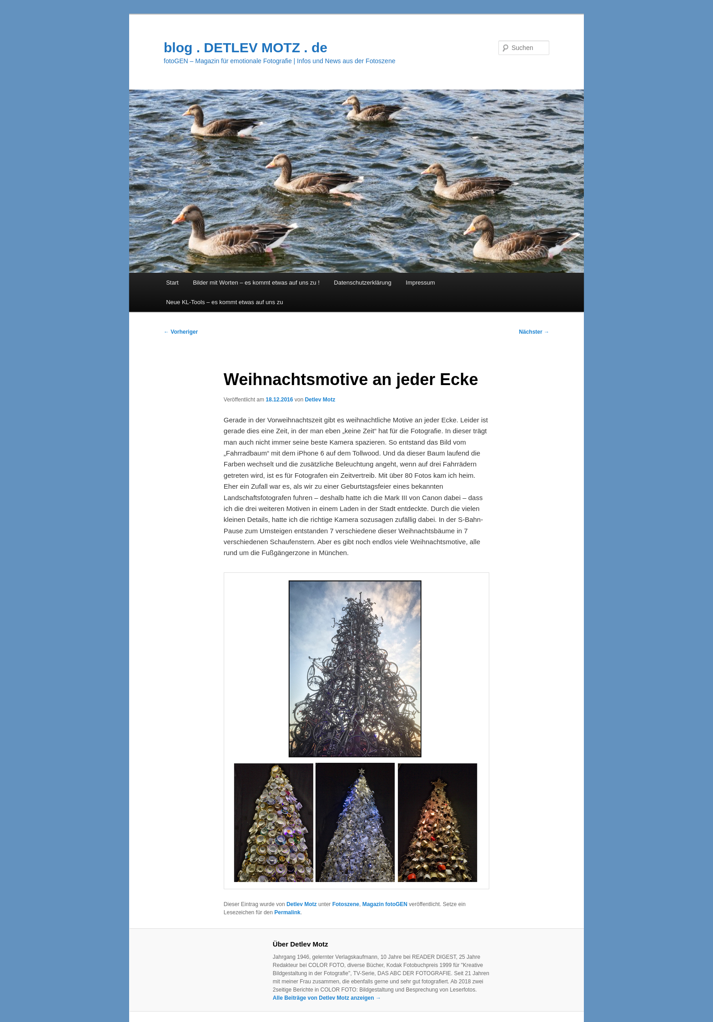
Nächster (534, 332)
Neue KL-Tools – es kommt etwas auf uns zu (224, 302)
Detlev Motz (320, 399)
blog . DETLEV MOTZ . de (245, 47)
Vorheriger (181, 332)
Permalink (287, 912)
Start (172, 282)
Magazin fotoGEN (384, 904)
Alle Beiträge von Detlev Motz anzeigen (327, 998)
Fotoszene (345, 904)
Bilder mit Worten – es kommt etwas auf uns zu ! (256, 282)
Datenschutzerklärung (362, 282)
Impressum (420, 282)
